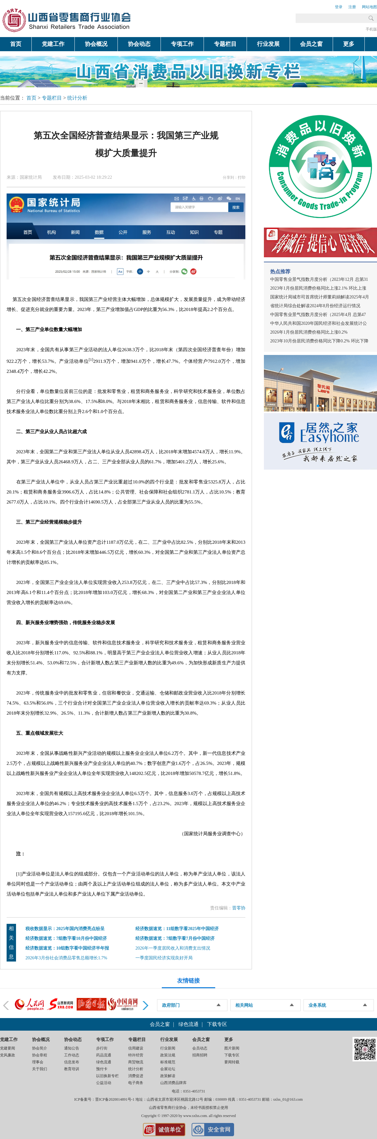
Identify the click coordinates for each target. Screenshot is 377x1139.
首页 (15, 44)
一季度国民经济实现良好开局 (164, 958)
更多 (348, 44)
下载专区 (217, 1024)
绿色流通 (188, 1024)
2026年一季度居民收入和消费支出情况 (172, 948)
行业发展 (268, 44)
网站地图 (369, 7)
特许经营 (135, 1055)
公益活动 (103, 1083)
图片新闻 (231, 1048)
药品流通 (103, 1055)
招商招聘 (199, 1055)
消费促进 (135, 1076)
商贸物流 (135, 1062)
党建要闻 (7, 1048)
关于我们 (39, 1069)
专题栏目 (225, 44)
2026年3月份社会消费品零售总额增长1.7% (66, 958)
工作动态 (71, 1055)
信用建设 (135, 1048)
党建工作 (53, 44)
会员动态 (199, 1048)
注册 (352, 7)
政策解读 (167, 1076)
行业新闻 (167, 1048)
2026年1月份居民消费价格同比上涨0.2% (308, 332)
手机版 (371, 29)
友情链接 (188, 981)
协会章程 (39, 1055)
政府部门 (171, 1005)
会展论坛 (167, 1069)
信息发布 (71, 1062)
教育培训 (71, 1069)
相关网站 (244, 1005)
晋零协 (238, 908)
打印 (241, 177)
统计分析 (77, 98)
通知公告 (71, 1048)
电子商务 (135, 1083)
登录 (338, 7)
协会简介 (39, 1048)
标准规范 (167, 1062)
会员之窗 (311, 44)
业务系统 (317, 1005)
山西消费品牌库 (173, 1083)
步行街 (101, 1048)
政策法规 (167, 1055)
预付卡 (101, 1069)
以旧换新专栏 (107, 1076)
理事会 (37, 1062)
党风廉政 (7, 1055)
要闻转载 (231, 1062)
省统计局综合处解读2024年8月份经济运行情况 (315, 305)
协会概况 (96, 44)
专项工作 (182, 44)
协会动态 (139, 44)
